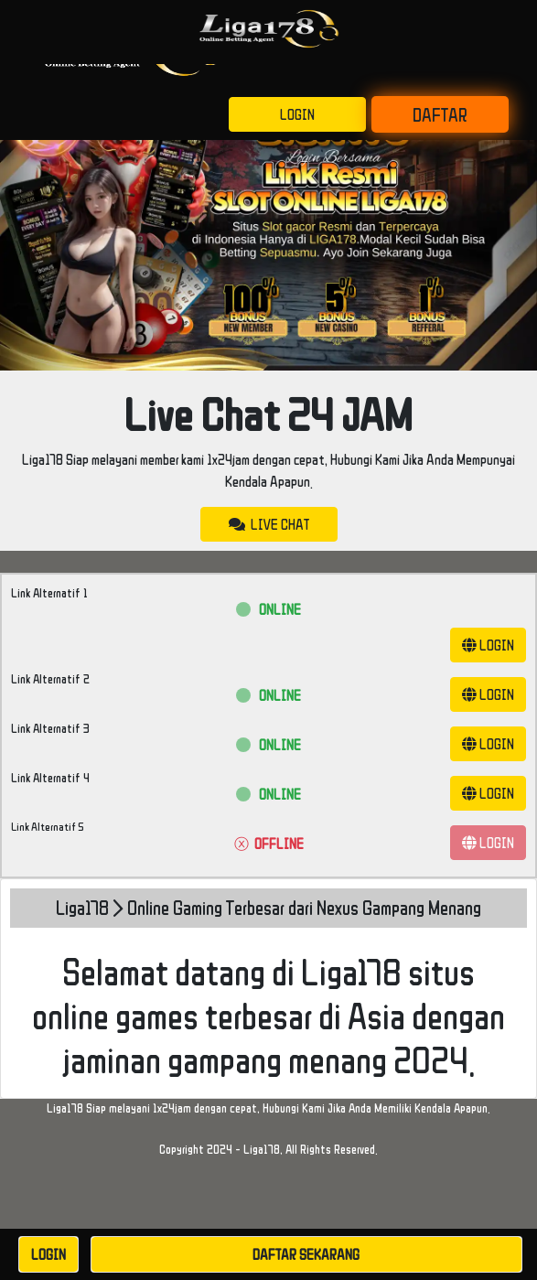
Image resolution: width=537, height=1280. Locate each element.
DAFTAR (440, 114)
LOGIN (297, 114)
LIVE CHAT (269, 524)
